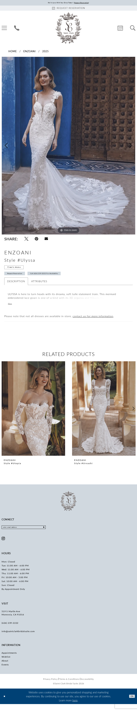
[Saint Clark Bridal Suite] (68, 28)
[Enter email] (33, 533)
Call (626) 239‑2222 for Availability (62, 278)
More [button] (11, 309)
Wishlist (6, 663)
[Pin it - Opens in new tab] (36, 240)
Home (12, 52)
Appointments (9, 659)
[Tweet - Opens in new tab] (26, 240)
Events (5, 671)
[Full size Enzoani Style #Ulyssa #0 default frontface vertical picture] (68, 146)
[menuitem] (17, 28)
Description (16, 287)
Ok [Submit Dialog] (131, 703)
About (5, 667)
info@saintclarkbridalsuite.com (18, 638)
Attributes (39, 287)
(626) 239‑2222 (10, 630)
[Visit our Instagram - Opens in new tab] (3, 545)
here (75, 707)
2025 (45, 52)
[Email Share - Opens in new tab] (46, 239)
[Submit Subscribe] (62, 533)
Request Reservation (19, 278)
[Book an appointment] (68, 8)
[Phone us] (17, 28)
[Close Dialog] (5, 703)
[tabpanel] (68, 146)
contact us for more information (93, 322)
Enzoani (29, 52)
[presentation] (33, 414)
